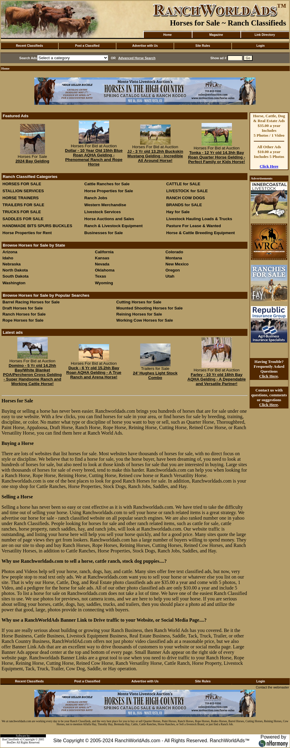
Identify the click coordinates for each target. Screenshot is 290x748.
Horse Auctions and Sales (109, 219)
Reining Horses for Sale (139, 314)
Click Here (269, 166)
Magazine (216, 34)
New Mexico (176, 264)
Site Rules (202, 45)
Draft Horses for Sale (22, 308)
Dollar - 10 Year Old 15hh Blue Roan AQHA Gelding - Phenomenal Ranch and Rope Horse (94, 157)
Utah (169, 276)
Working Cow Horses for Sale (144, 320)
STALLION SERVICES (23, 191)
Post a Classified (87, 45)
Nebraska (11, 264)
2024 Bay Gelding (32, 161)
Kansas (102, 258)
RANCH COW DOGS (185, 198)
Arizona (9, 252)
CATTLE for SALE (183, 184)
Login (260, 45)
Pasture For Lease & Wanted (193, 226)
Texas (100, 276)
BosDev (11, 742)
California (104, 252)
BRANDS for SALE (184, 205)
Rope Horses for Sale (22, 320)
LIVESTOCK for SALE (187, 191)
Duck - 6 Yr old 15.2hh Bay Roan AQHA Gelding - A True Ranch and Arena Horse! (93, 372)
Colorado (174, 252)
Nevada (102, 264)
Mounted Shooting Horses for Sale (149, 308)
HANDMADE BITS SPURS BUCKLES (37, 226)
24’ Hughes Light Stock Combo (155, 375)
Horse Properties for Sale (108, 191)
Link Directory (264, 34)
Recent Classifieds (29, 45)
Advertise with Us (145, 45)
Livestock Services (102, 212)
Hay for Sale (178, 212)
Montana (173, 258)
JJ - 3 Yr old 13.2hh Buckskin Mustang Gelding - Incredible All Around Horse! (155, 156)
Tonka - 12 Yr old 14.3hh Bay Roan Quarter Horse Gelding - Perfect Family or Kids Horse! (216, 157)
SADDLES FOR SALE (22, 219)
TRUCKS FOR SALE (21, 212)
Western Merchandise (105, 205)
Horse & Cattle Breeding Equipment (200, 233)
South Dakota (15, 276)
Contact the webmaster (272, 687)
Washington (14, 283)
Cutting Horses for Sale (138, 302)
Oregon (172, 270)
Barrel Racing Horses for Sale (31, 302)
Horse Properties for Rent (27, 233)
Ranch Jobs (95, 198)
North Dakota (15, 270)
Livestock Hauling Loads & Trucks (199, 219)
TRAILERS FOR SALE (23, 205)
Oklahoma (104, 270)
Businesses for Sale (103, 233)
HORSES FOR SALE (21, 184)
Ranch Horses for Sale (24, 314)
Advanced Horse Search (137, 58)
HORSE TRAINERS (20, 198)
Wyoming (104, 283)
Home (167, 34)
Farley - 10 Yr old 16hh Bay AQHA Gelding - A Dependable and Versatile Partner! (217, 379)
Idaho (7, 258)
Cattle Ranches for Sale (106, 184)
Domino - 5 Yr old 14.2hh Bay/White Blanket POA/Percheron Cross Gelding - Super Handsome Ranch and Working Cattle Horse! (32, 374)
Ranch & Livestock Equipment (113, 226)
